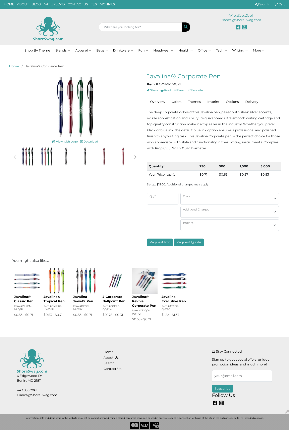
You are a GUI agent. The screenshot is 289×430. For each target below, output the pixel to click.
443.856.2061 (240, 15)
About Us (111, 357)
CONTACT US (78, 4)
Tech (221, 50)
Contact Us (112, 369)
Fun (143, 50)
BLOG (36, 4)
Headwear (163, 50)
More (259, 50)
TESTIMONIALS (103, 4)
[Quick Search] (140, 27)
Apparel (83, 50)
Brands (62, 50)
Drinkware (123, 50)
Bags (102, 50)
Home (109, 352)
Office (204, 50)
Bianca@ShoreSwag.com (241, 20)
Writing (240, 50)
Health (185, 50)
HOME (9, 4)
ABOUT (23, 4)
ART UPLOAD (54, 4)
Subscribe (223, 389)
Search (109, 363)
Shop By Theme (37, 50)
